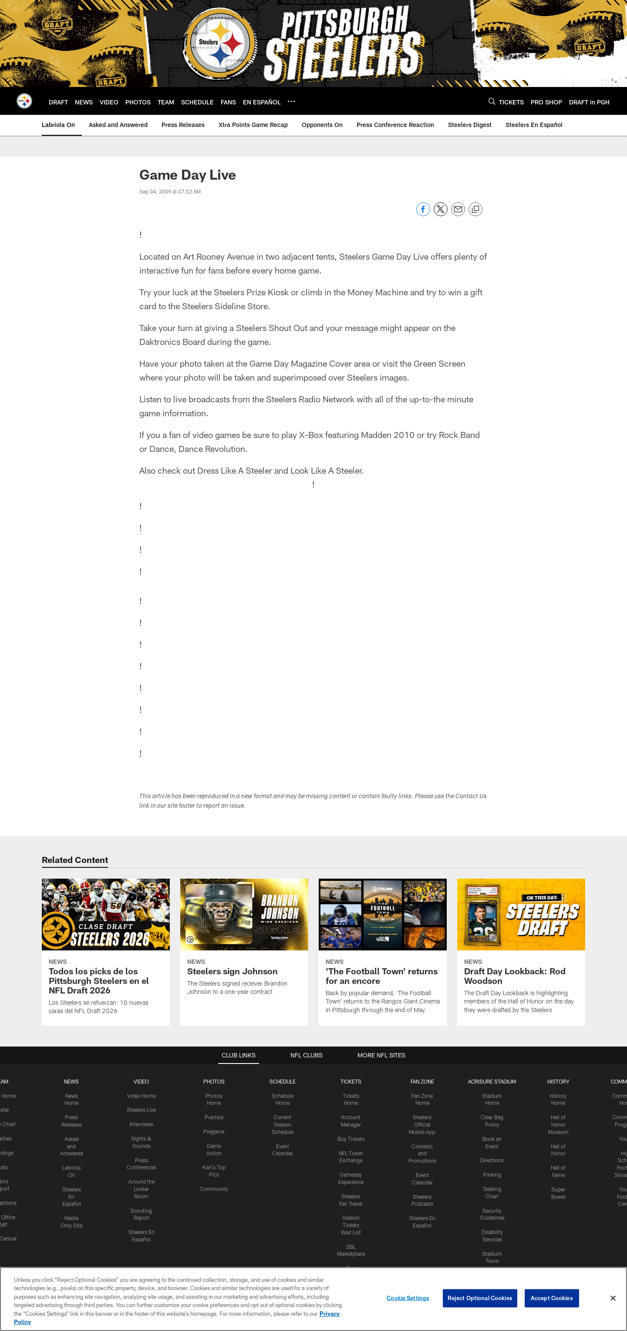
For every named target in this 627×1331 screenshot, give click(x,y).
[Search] (492, 101)
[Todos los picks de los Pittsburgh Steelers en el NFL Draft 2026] (106, 952)
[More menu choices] (291, 101)
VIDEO (141, 1081)
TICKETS (350, 1081)
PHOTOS (214, 1081)
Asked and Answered (71, 1146)
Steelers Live (141, 1110)
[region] (313, 1299)
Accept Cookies (552, 1297)
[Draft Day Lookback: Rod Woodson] (521, 952)
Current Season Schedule (282, 1124)
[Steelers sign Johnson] (244, 943)
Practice (214, 1117)
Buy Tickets (350, 1139)
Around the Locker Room (141, 1188)
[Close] (613, 1298)
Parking (492, 1174)
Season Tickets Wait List (351, 1224)
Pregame (213, 1131)
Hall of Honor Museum (558, 1124)
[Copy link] (475, 209)
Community (214, 1189)
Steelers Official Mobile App (422, 1124)
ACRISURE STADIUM (492, 1081)
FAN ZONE (422, 1081)
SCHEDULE (283, 1081)
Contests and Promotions (422, 1153)
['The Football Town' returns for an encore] (383, 952)
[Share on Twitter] (441, 213)
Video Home (141, 1096)
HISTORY (558, 1081)
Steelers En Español (71, 1196)
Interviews (141, 1124)
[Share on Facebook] (423, 213)
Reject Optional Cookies (480, 1297)
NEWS (71, 1081)
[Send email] (458, 213)
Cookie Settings (408, 1297)
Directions (492, 1160)
